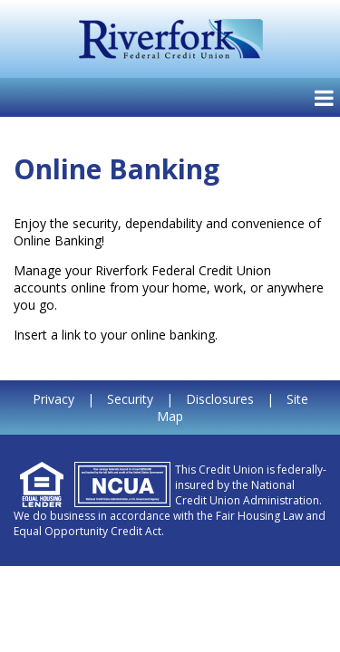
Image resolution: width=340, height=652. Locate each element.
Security (130, 399)
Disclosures (220, 399)
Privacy (53, 399)
